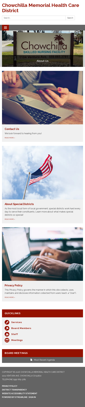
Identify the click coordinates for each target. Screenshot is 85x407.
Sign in (32, 397)
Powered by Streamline (14, 397)
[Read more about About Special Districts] (42, 184)
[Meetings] (42, 340)
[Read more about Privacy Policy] (42, 264)
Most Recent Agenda (42, 360)
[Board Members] (42, 328)
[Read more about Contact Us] (42, 106)
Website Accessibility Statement (19, 393)
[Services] (42, 322)
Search (70, 18)
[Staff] (42, 334)
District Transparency (14, 390)
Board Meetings (16, 353)
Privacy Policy (9, 386)
